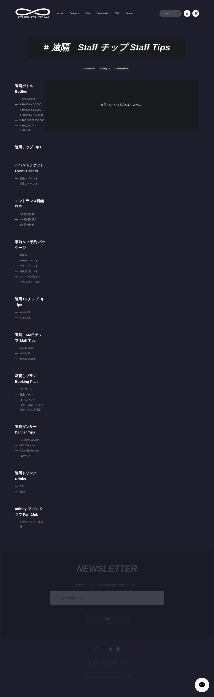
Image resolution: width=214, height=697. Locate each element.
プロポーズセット (30, 276)
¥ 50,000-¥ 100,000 (31, 115)
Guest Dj (24, 317)
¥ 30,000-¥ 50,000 (30, 109)
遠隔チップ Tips (28, 147)
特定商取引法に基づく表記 (111, 671)
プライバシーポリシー (90, 671)
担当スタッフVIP (29, 281)
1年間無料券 (26, 224)
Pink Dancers (27, 445)
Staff (22, 491)
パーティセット (28, 260)
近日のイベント (28, 183)
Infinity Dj (105, 68)
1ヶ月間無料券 (28, 219)
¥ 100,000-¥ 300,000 (31, 120)
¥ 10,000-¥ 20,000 (30, 104)
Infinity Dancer (121, 68)
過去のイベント (28, 178)
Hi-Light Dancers (29, 440)
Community (102, 13)
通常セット (26, 255)
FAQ (116, 13)
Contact (129, 13)
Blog (87, 13)
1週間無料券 (26, 214)
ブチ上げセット (28, 265)
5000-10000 (27, 99)
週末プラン (26, 394)
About (60, 13)
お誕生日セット (28, 271)
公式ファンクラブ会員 (31, 524)
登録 (107, 613)
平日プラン (26, 389)
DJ (21, 486)
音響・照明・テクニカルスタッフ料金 (31, 407)
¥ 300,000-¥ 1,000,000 (26, 127)
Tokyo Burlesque (29, 450)
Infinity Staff (89, 68)
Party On (24, 455)
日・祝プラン (27, 399)
